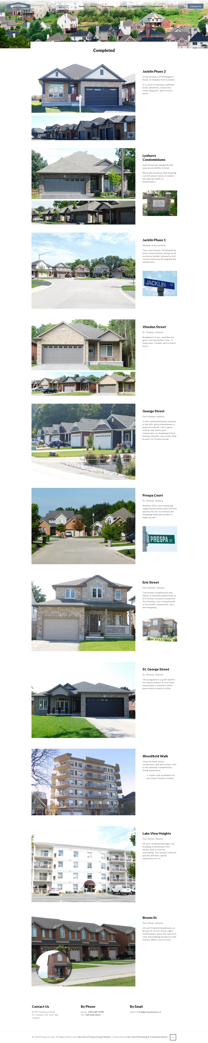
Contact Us (195, 6)
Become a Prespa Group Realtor (94, 1037)
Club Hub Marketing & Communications (147, 1037)
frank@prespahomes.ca (149, 1012)
